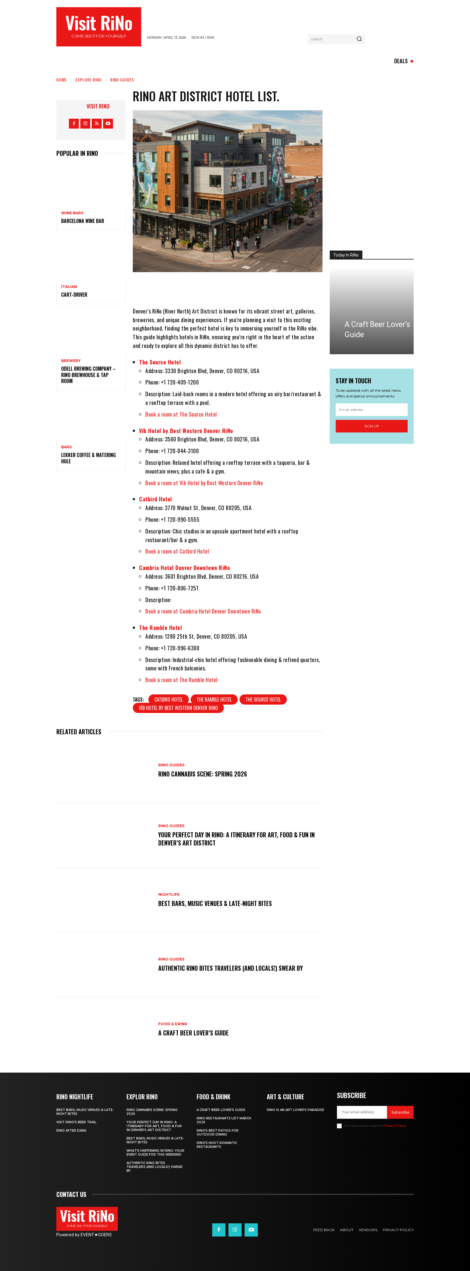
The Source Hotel (160, 362)
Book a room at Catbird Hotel (177, 551)
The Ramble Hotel (160, 627)
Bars (66, 447)
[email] (372, 409)
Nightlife (169, 894)
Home (61, 79)
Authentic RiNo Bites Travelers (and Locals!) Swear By (230, 968)
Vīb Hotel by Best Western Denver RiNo (186, 431)
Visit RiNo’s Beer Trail (76, 1122)
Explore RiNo (89, 79)
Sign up (371, 426)
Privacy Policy (394, 1126)
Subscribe (400, 1112)
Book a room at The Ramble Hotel (181, 680)
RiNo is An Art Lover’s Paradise (295, 1110)
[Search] (359, 39)
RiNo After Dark (71, 1131)
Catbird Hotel (155, 499)
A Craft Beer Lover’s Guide (193, 1032)
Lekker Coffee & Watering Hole (88, 458)
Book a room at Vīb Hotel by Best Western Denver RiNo (204, 483)
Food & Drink (172, 1024)
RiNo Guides (122, 79)
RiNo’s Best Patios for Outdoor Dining (218, 1132)
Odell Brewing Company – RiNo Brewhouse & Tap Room (88, 375)
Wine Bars (72, 213)
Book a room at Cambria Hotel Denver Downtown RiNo (203, 611)
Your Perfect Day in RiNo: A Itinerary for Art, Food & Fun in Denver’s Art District (236, 838)
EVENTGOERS (96, 1234)
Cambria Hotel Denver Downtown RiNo (184, 568)
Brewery (71, 361)
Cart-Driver (74, 294)
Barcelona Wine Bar (82, 220)
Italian (69, 287)
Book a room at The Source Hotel (181, 414)
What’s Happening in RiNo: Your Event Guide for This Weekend (155, 1153)
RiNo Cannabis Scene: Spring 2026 (202, 774)
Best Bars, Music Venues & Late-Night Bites (215, 903)
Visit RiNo (98, 106)
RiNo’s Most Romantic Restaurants (217, 1145)
